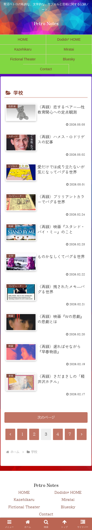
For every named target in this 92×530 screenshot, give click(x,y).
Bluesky (68, 507)
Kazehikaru (24, 499)
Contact (46, 514)
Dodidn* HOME (67, 492)
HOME (24, 492)
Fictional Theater (24, 507)
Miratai (68, 499)
